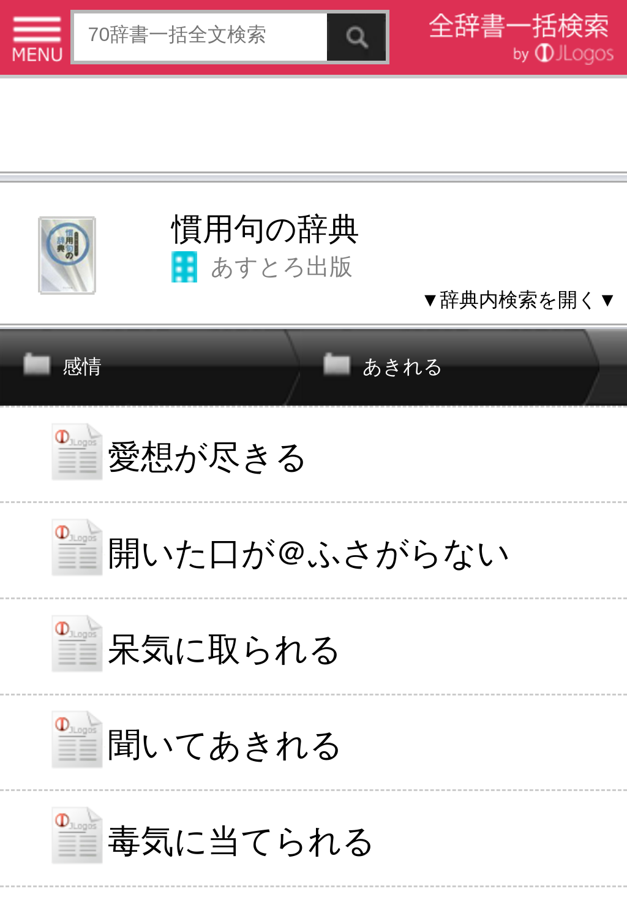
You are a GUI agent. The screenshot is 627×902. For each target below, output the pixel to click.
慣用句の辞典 (265, 228)
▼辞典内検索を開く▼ (519, 300)
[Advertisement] (313, 127)
